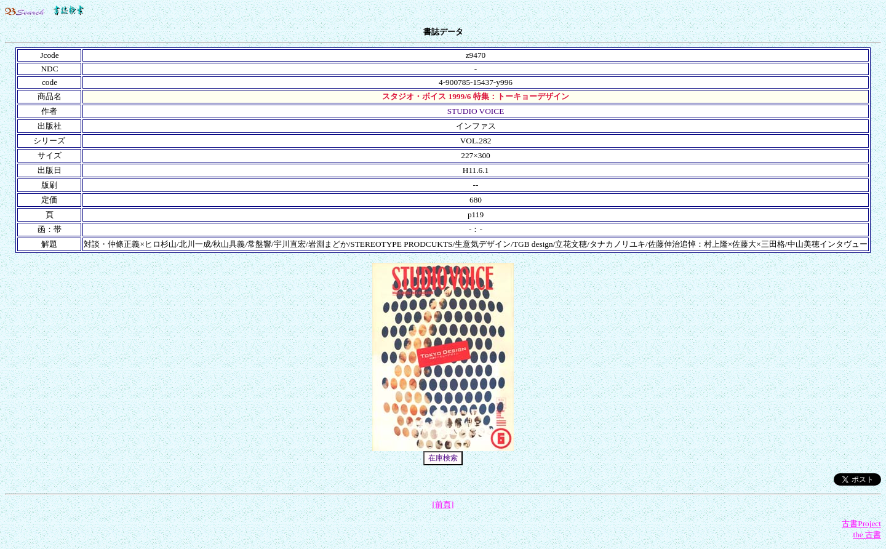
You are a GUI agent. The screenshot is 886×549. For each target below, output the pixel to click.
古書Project (861, 523)
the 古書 (867, 534)
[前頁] (443, 504)
